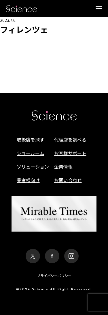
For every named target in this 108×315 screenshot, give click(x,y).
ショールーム (30, 153)
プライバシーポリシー (54, 275)
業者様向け (28, 180)
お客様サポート (70, 153)
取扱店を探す (30, 139)
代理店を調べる (70, 139)
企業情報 (63, 166)
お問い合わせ (68, 180)
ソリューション (33, 166)
